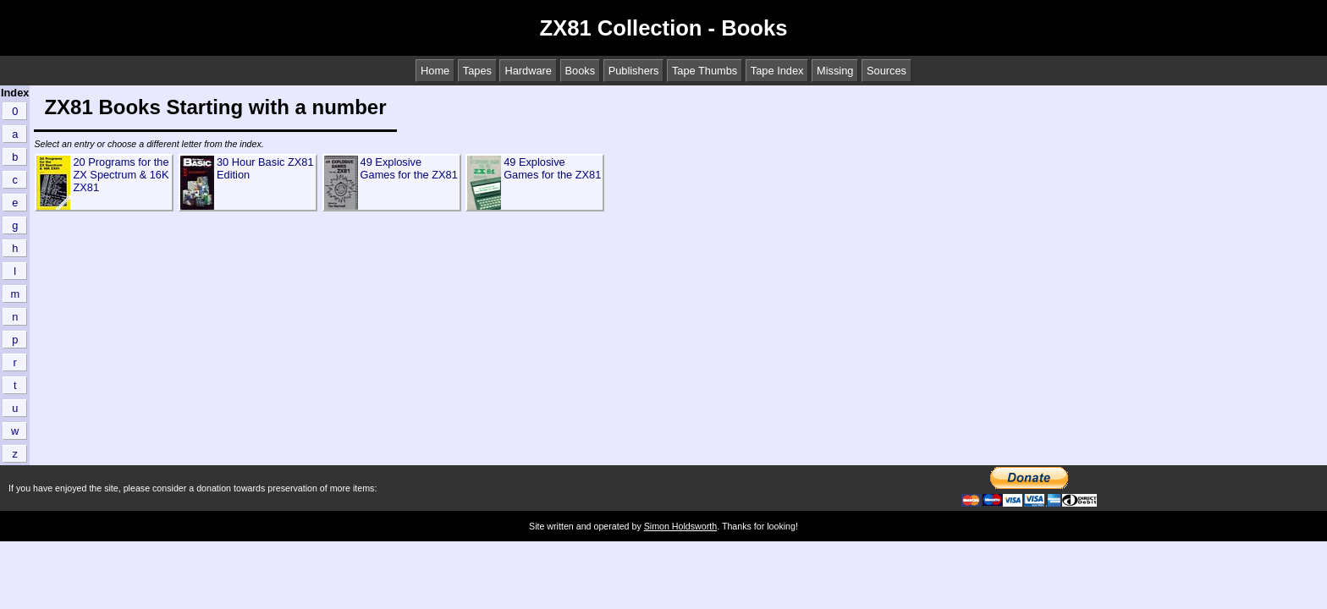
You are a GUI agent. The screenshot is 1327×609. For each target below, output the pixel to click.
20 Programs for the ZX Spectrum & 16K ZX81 (120, 175)
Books (580, 70)
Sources (886, 70)
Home (435, 70)
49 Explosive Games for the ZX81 (409, 168)
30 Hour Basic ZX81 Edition (265, 168)
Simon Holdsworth (680, 526)
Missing (835, 70)
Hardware (527, 70)
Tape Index (777, 70)
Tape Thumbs (704, 70)
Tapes (477, 70)
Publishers (633, 70)
